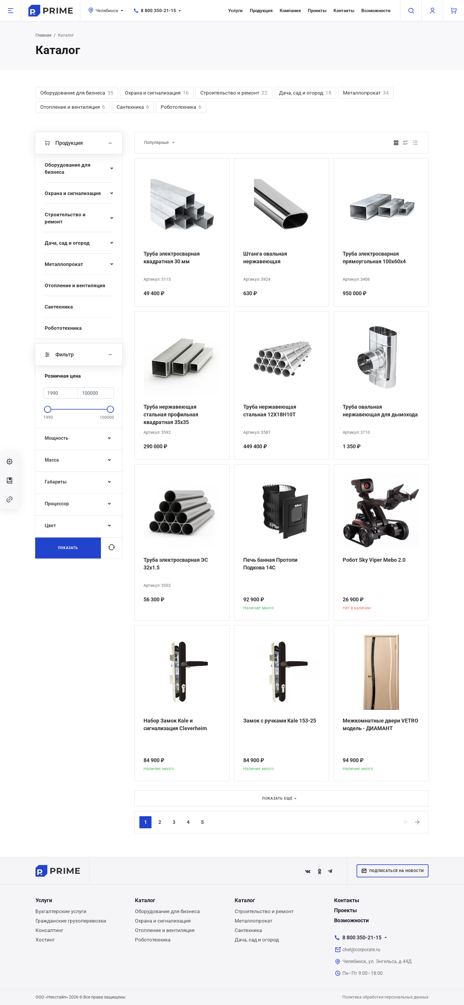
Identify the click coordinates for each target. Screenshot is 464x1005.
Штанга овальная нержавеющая (265, 257)
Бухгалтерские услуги (61, 911)
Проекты (317, 10)
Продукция (261, 10)
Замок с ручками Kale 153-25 (279, 720)
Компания (290, 10)
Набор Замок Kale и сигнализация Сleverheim (175, 724)
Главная (43, 35)
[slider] (47, 409)
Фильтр (79, 354)
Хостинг (45, 940)
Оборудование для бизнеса (76, 93)
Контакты (344, 10)
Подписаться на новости (392, 871)
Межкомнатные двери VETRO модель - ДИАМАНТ (380, 724)
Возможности (376, 10)
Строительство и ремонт (234, 93)
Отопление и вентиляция (72, 107)
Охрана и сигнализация (157, 93)
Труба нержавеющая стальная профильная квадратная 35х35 (171, 414)
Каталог (145, 900)
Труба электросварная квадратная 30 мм (172, 257)
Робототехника (181, 107)
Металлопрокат (366, 93)
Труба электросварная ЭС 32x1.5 (176, 564)
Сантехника (133, 107)
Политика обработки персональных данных (385, 997)
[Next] (417, 822)
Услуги (235, 10)
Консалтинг (49, 930)
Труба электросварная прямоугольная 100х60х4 (374, 257)
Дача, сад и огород (305, 93)
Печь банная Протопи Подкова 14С (270, 564)
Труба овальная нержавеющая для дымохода (380, 411)
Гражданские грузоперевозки (71, 921)
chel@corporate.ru (361, 949)
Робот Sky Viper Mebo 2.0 (374, 560)
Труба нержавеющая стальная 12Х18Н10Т (269, 411)
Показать (68, 548)
